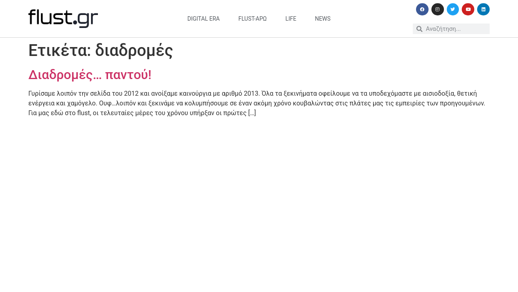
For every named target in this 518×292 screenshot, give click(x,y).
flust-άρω (252, 18)
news (323, 18)
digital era (203, 18)
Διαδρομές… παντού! (89, 74)
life (290, 18)
